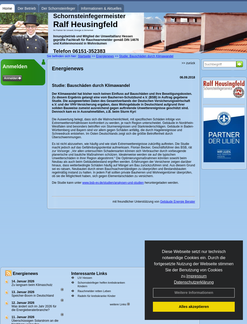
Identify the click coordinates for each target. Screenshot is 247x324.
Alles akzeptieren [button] (194, 307)
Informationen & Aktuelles (101, 8)
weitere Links (119, 304)
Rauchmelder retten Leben (94, 291)
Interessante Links (89, 273)
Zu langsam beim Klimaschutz (32, 285)
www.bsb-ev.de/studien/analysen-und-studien (113, 182)
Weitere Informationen (193, 293)
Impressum (196, 276)
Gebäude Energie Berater (177, 201)
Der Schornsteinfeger (58, 8)
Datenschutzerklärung (194, 282)
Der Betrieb (27, 8)
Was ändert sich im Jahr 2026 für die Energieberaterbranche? (34, 308)
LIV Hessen (84, 277)
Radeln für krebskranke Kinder (96, 295)
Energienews (25, 273)
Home (7, 8)
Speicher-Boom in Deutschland (33, 295)
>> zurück (188, 63)
